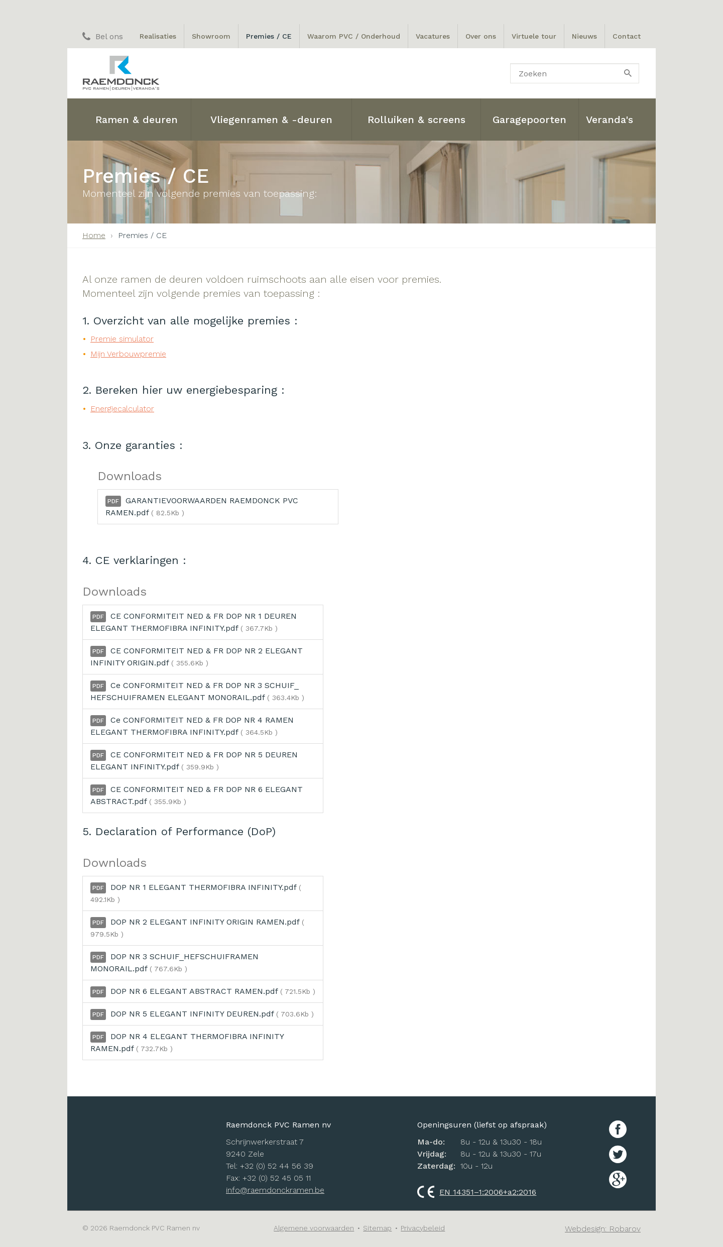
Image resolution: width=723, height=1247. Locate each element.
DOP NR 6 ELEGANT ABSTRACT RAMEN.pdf (202, 991)
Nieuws (584, 36)
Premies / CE (269, 36)
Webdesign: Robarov (603, 1228)
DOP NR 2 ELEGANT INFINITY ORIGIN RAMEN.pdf (197, 927)
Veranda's (609, 120)
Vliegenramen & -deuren (271, 120)
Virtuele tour (534, 36)
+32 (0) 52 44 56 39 (276, 1166)
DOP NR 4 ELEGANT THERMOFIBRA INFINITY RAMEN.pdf (187, 1042)
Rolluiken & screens (416, 120)
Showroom (211, 36)
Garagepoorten (529, 120)
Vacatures (433, 36)
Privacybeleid (423, 1228)
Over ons (480, 36)
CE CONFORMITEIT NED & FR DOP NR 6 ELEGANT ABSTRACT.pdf (196, 795)
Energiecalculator (122, 408)
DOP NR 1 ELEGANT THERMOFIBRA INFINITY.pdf (195, 892)
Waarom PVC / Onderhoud (353, 36)
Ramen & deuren (136, 120)
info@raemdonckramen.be (275, 1190)
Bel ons (102, 36)
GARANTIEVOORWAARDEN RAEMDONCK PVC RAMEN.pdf (201, 506)
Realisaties (158, 36)
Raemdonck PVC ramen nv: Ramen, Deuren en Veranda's (120, 73)
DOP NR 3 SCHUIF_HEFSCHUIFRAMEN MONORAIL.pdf (174, 962)
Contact (627, 36)
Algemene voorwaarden (314, 1228)
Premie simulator (122, 339)
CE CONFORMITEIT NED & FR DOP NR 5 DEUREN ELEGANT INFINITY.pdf (194, 760)
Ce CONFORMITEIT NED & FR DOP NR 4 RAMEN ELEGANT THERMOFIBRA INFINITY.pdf (192, 726)
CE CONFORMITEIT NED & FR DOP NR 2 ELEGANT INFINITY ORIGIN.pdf (196, 656)
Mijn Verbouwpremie (128, 354)
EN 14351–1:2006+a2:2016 (476, 1192)
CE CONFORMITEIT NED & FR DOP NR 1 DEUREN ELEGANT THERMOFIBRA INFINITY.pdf (193, 622)
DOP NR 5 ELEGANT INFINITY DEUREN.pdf (202, 1014)
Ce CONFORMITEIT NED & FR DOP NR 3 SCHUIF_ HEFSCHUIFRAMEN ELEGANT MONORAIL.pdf (197, 691)
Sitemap (377, 1228)
